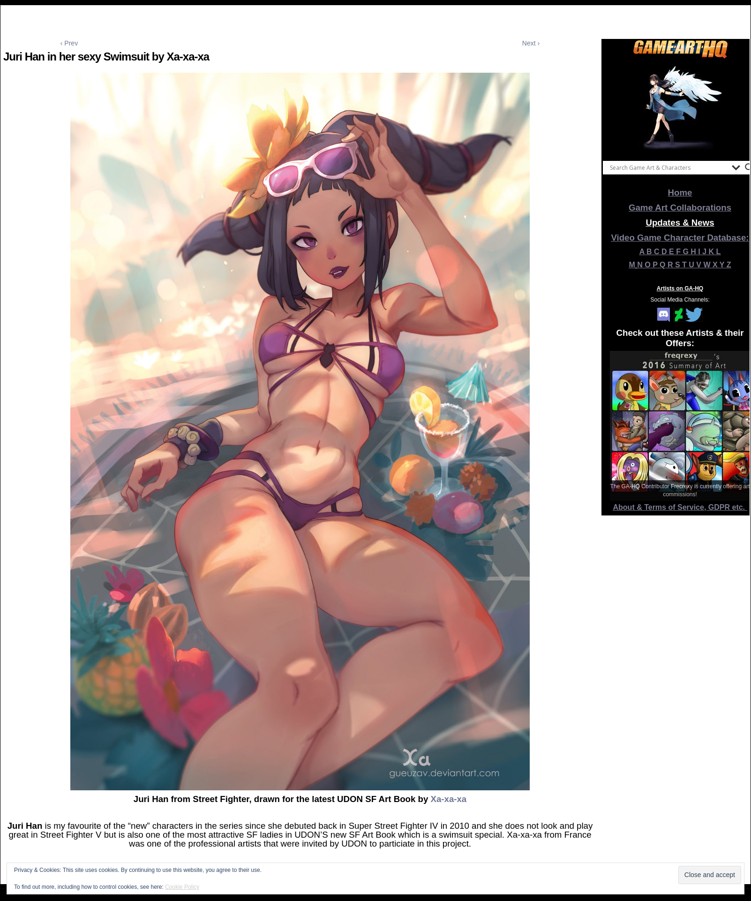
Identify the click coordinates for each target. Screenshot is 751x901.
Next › (531, 43)
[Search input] (668, 167)
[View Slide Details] (680, 107)
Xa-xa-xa (448, 799)
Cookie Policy (182, 887)
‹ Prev (69, 43)
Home (680, 192)
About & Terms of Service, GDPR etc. (680, 507)
